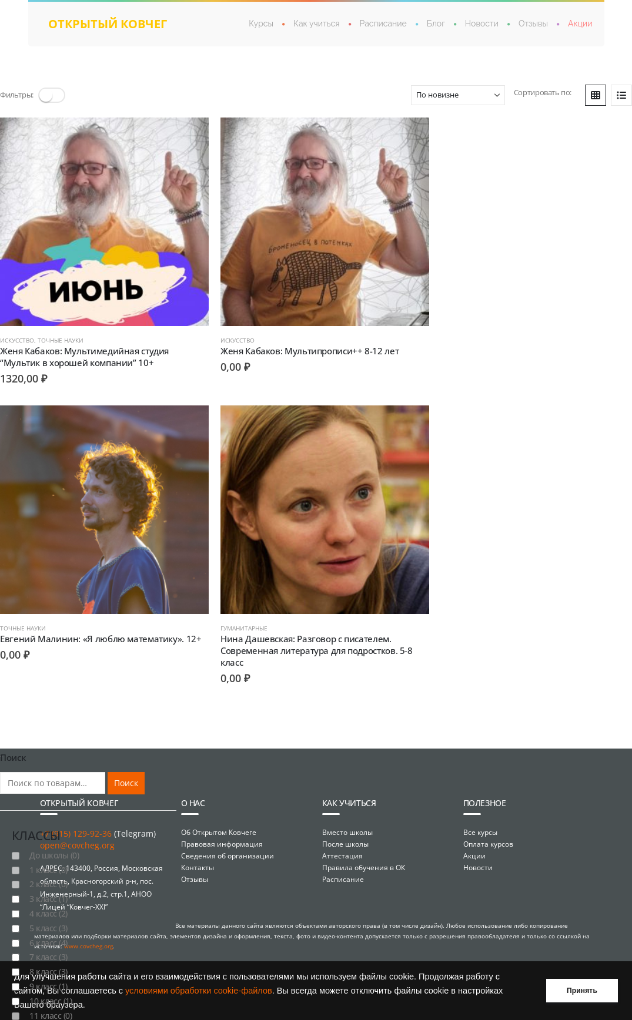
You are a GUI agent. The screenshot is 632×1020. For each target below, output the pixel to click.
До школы (54, 843)
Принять (582, 991)
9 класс (48, 974)
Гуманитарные (23, 616)
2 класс (48, 872)
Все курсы (480, 820)
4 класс (48, 901)
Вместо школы (347, 820)
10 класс (50, 989)
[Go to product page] (101, 219)
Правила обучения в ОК (363, 855)
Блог (436, 23)
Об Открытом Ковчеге (218, 820)
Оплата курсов (488, 832)
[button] (51, 95)
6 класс (48, 931)
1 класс (48, 858)
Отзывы (533, 23)
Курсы (261, 23)
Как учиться (316, 23)
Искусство (17, 334)
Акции (580, 23)
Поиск (126, 771)
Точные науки (60, 334)
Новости (482, 23)
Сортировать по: (542, 92)
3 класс (48, 886)
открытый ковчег (107, 24)
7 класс (48, 945)
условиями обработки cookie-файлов (198, 990)
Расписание (383, 23)
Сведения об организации (227, 843)
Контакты (197, 855)
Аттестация (342, 843)
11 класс (50, 1003)
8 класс (48, 959)
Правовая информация (222, 832)
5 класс (48, 916)
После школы (345, 832)
